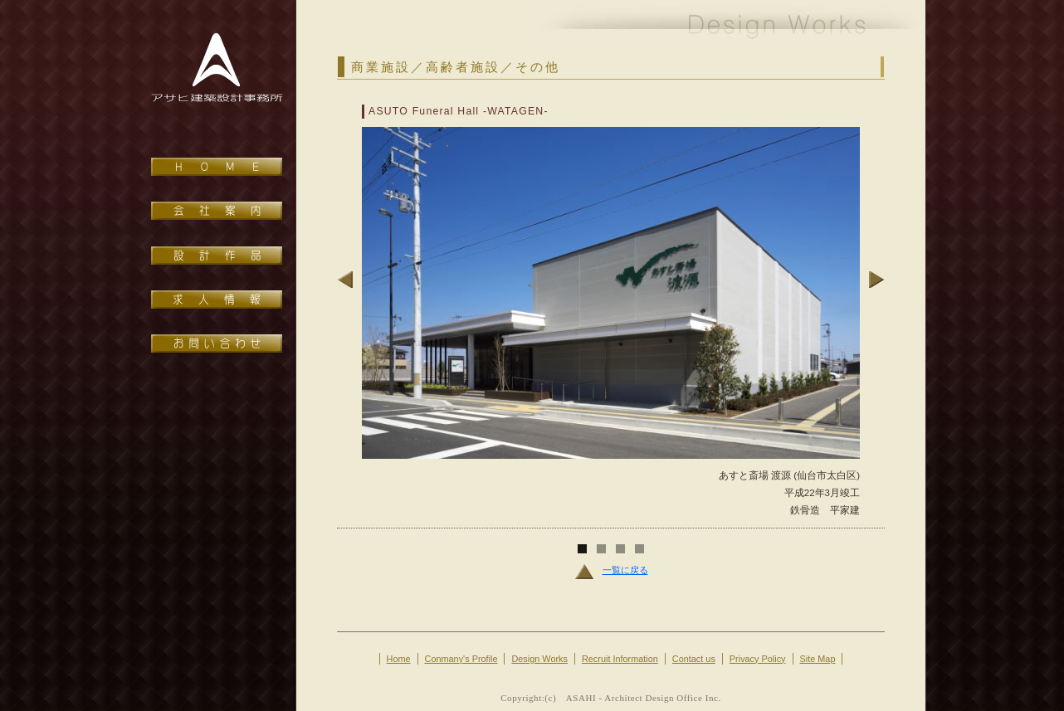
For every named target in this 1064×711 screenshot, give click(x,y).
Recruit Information (620, 659)
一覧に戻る (611, 570)
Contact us (693, 659)
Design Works (539, 659)
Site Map (818, 659)
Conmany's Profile (461, 659)
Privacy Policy (758, 659)
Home (399, 659)
